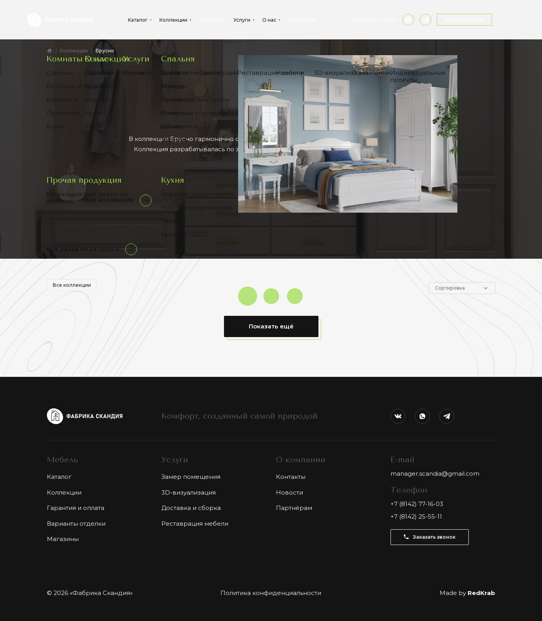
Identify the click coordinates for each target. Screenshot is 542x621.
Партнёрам (302, 20)
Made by (467, 593)
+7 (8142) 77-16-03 (373, 19)
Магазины (63, 539)
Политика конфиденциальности (270, 593)
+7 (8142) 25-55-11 (416, 516)
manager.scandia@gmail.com (434, 473)
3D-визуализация (188, 492)
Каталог (59, 476)
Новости (289, 492)
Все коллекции (72, 290)
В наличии (212, 20)
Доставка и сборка (191, 508)
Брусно (105, 51)
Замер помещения (190, 476)
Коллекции (74, 51)
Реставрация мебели (194, 523)
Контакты (290, 476)
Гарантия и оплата (75, 508)
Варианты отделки (76, 523)
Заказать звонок (464, 19)
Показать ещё (271, 326)
